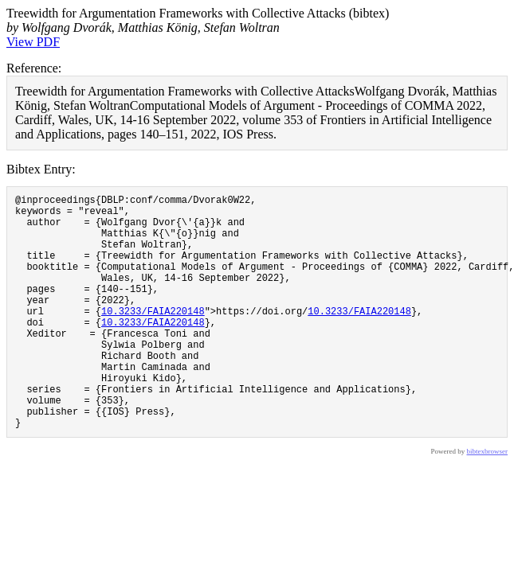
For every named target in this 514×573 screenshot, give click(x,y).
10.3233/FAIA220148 (153, 337)
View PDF (33, 42)
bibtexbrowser (487, 501)
